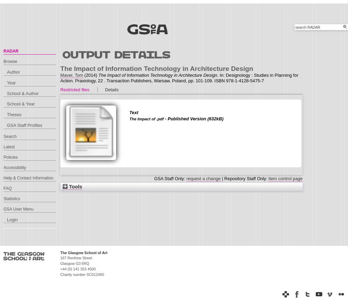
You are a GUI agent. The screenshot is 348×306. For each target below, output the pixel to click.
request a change (203, 178)
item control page (286, 178)
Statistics (11, 198)
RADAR (10, 51)
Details (112, 89)
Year (11, 82)
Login (12, 219)
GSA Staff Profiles (24, 125)
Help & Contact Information (28, 178)
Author (13, 72)
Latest (9, 147)
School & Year (21, 103)
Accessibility (14, 167)
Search (10, 136)
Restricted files (74, 89)
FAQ (7, 188)
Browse (10, 61)
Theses (14, 114)
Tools (72, 186)
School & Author (23, 93)
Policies (10, 157)
